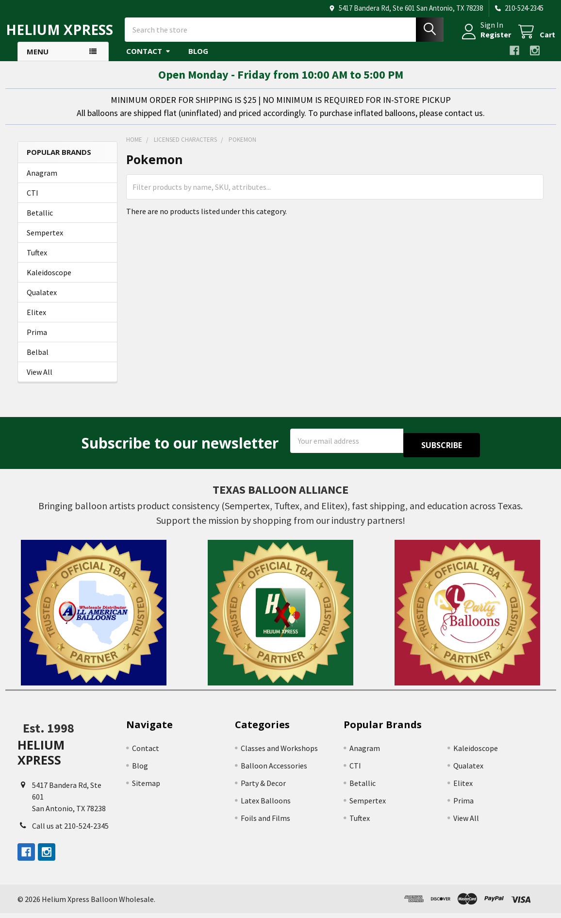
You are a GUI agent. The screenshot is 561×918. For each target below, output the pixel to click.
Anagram (42, 181)
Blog (198, 60)
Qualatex (42, 301)
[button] (93, 617)
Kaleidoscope (49, 281)
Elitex (36, 321)
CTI (32, 201)
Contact (148, 60)
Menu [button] (38, 60)
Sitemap (146, 787)
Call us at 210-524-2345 (70, 830)
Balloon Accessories (274, 770)
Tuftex (37, 261)
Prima (37, 341)
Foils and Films (265, 822)
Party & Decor (263, 787)
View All (39, 380)
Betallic (40, 221)
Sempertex (45, 241)
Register (484, 40)
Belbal (38, 361)
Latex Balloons (266, 805)
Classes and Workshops (279, 752)
